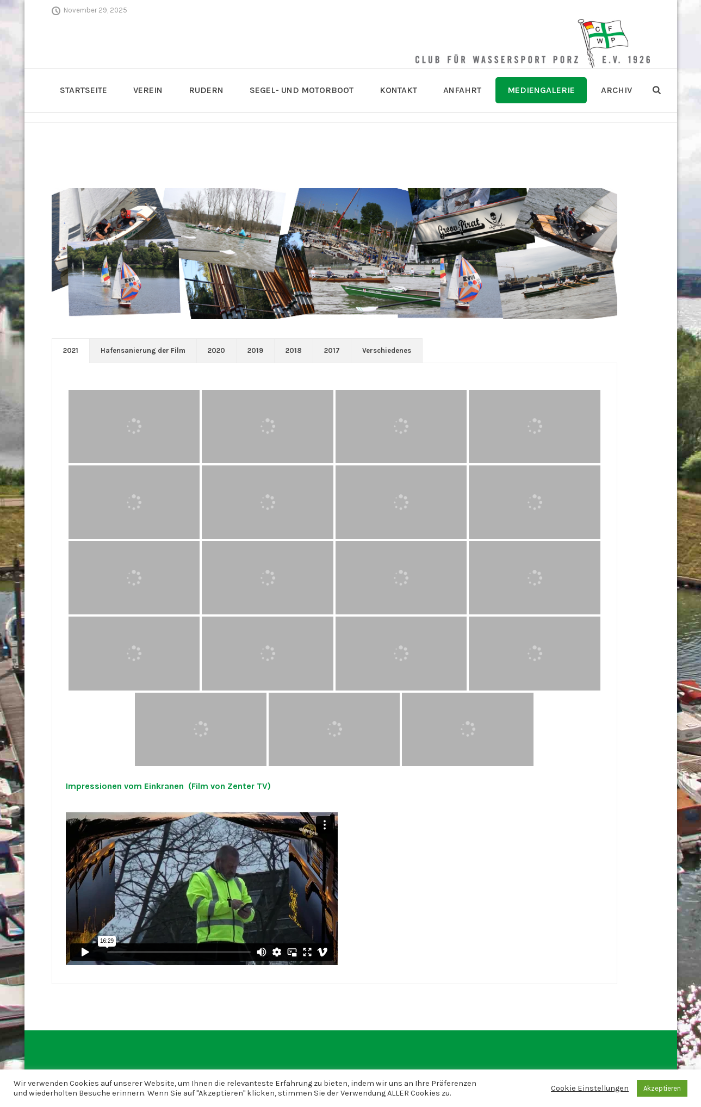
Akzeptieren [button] (662, 1088)
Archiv (616, 90)
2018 (294, 350)
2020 (216, 350)
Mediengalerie (541, 90)
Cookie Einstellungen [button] (590, 1088)
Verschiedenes (386, 350)
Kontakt (398, 90)
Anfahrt (462, 90)
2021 (70, 350)
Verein (148, 90)
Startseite (83, 90)
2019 (255, 350)
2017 (332, 350)
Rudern (206, 90)
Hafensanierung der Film (143, 350)
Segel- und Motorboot (301, 90)
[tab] (71, 350)
